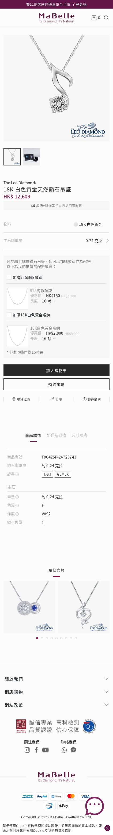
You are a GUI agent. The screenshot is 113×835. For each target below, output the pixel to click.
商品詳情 (33, 435)
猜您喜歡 (57, 570)
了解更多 (79, 4)
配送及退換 (56, 435)
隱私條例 (64, 830)
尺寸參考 (80, 435)
